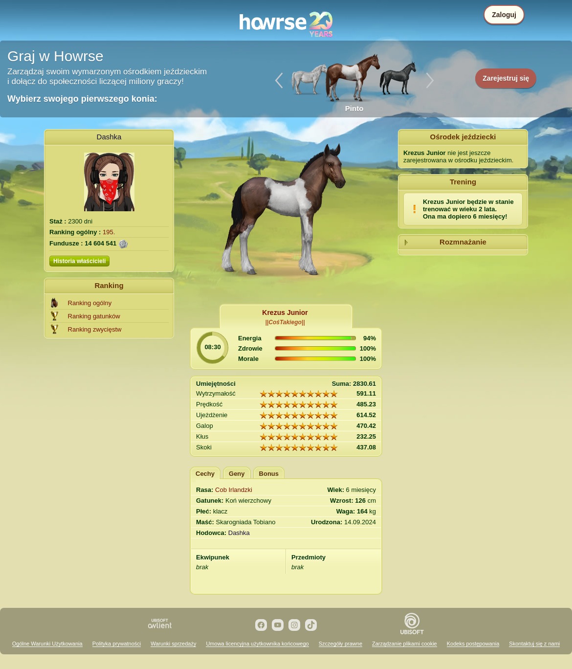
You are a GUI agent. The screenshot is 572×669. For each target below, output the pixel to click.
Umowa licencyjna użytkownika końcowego (257, 644)
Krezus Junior (285, 312)
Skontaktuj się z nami (534, 644)
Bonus (269, 473)
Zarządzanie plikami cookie (404, 644)
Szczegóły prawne (340, 644)
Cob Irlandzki (233, 489)
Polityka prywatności (116, 644)
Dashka (109, 137)
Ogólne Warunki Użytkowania (47, 644)
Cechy (205, 473)
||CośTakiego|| (285, 322)
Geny (237, 473)
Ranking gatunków (94, 316)
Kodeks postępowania (473, 644)
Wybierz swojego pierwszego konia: (82, 99)
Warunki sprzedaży (173, 644)
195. (109, 232)
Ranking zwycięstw (95, 329)
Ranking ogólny (90, 303)
